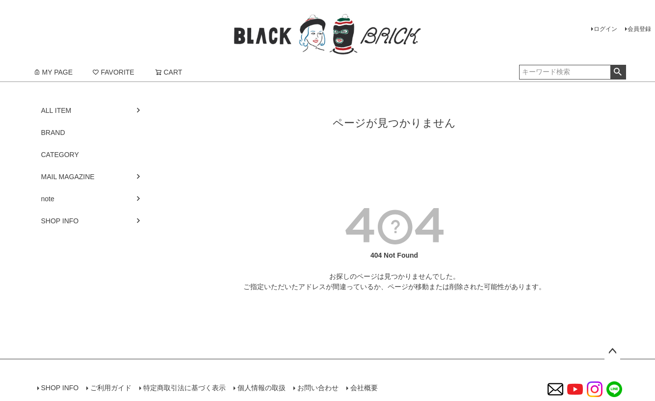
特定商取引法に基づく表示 (184, 388)
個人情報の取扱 (261, 388)
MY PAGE (53, 72)
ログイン (605, 29)
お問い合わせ (318, 388)
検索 (618, 72)
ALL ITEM (56, 110)
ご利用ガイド (110, 388)
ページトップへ (612, 351)
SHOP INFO (60, 221)
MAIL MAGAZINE (68, 177)
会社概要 (364, 388)
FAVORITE (113, 72)
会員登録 (639, 29)
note (47, 199)
